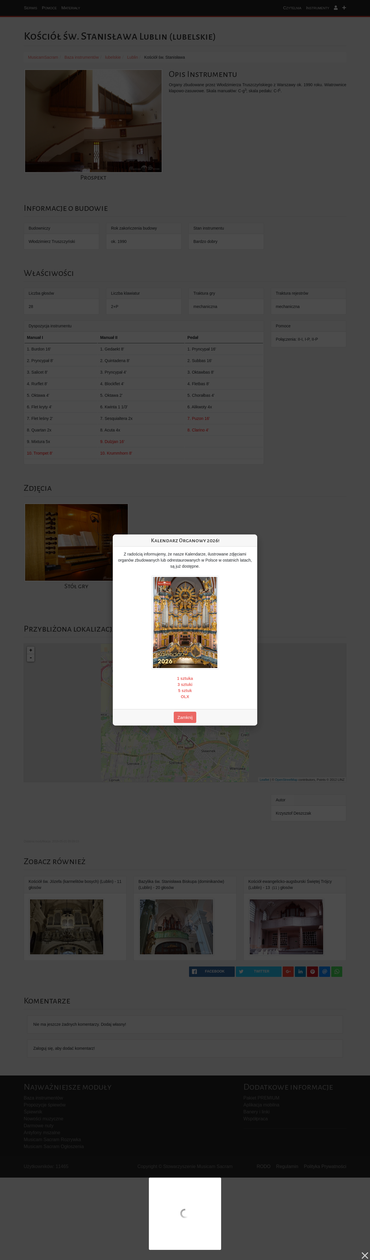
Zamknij (185, 717)
